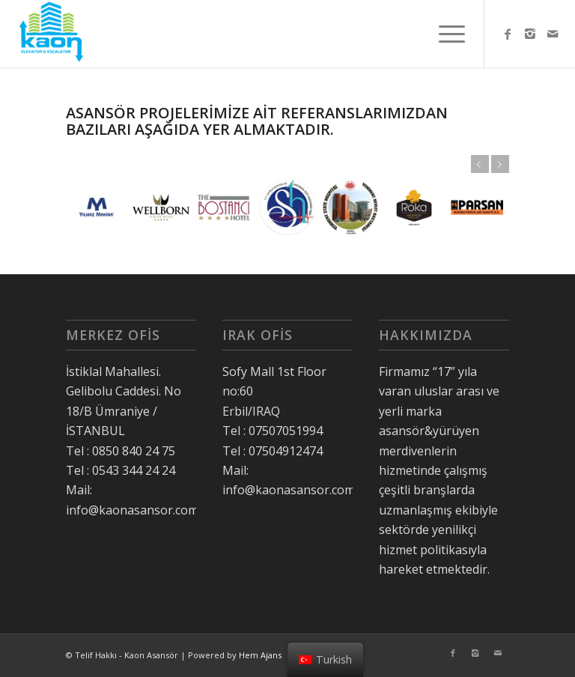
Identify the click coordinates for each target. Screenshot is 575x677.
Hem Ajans (260, 655)
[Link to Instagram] (530, 33)
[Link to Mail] (552, 33)
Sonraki (500, 164)
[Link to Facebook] (507, 33)
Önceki (480, 164)
